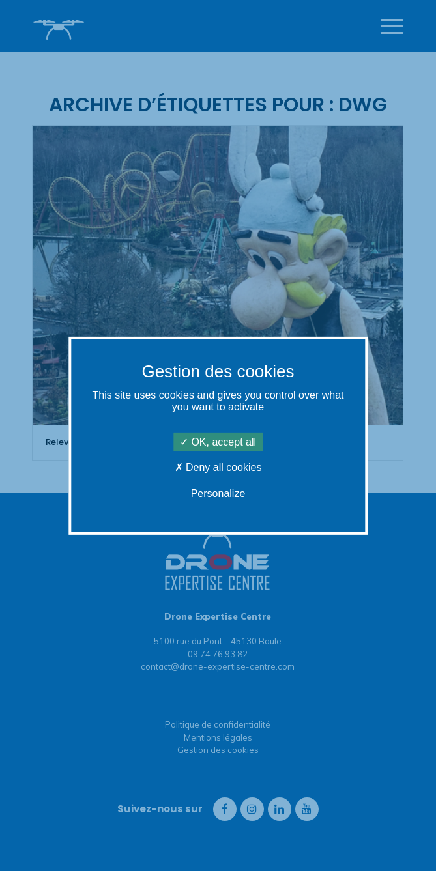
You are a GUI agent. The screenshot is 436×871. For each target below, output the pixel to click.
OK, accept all (218, 442)
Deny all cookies (218, 467)
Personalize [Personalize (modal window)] (218, 492)
